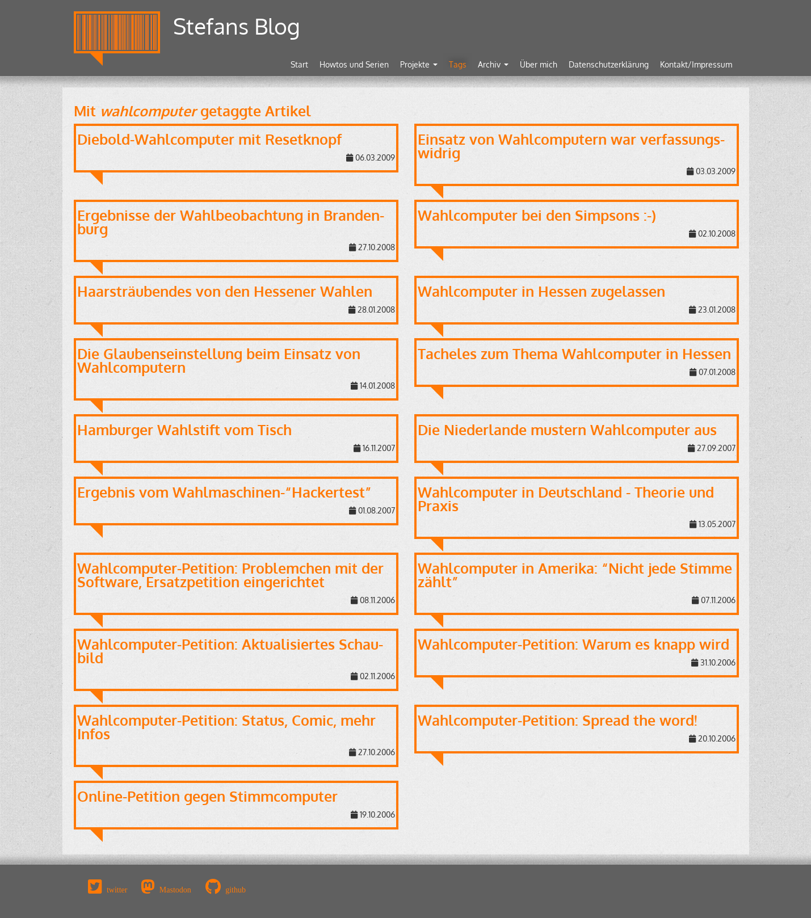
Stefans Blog (236, 26)
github (235, 890)
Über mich (538, 64)
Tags (458, 64)
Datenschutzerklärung (609, 64)
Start (299, 64)
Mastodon (175, 890)
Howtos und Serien (354, 64)
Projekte (419, 64)
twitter (117, 890)
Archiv (493, 64)
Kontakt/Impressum (696, 64)
